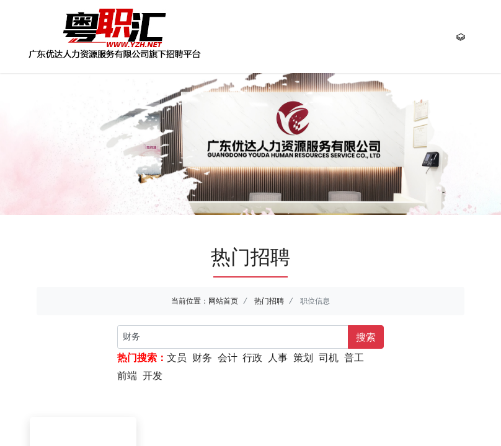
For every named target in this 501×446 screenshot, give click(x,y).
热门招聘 (269, 300)
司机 (329, 357)
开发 (152, 375)
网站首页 (223, 300)
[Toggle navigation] (461, 36)
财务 (202, 357)
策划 (303, 357)
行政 (252, 357)
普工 (354, 357)
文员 (177, 357)
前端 (127, 375)
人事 (278, 357)
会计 (227, 357)
